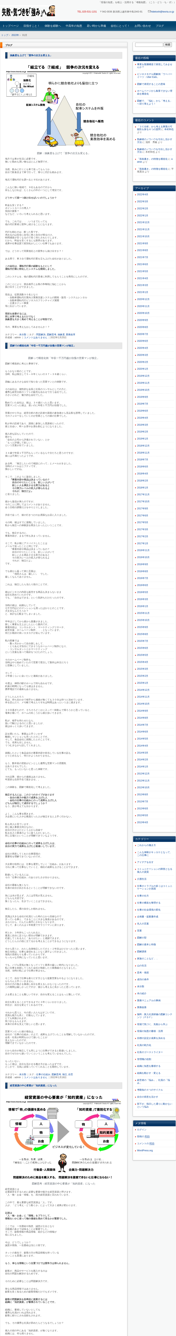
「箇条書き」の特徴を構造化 (152, 159)
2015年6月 (142, 648)
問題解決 (41, 334)
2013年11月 (143, 780)
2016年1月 (142, 606)
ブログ (160, 25)
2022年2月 (142, 208)
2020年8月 (142, 327)
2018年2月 (142, 480)
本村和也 (169, 129)
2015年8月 (142, 634)
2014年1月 (142, 766)
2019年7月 (142, 403)
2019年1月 (142, 438)
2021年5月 (142, 271)
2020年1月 (142, 369)
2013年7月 (142, 801)
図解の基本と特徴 (146, 944)
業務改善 (141, 1007)
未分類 (22, 334)
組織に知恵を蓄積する (149, 1066)
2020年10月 (143, 313)
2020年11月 (143, 306)
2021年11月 (143, 229)
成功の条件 (143, 979)
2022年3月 (142, 201)
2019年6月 (142, 410)
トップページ (10, 25)
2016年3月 (142, 599)
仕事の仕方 (143, 895)
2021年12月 (143, 222)
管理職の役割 (144, 1059)
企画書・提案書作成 (147, 916)
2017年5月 (142, 522)
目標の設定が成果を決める (151, 1038)
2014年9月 (142, 710)
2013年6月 (142, 808)
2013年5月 (142, 815)
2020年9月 (142, 320)
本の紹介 (141, 993)
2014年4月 (142, 745)
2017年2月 (142, 536)
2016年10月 (143, 557)
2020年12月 (143, 299)
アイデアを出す (145, 862)
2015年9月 (142, 627)
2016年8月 (142, 571)
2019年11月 (143, 383)
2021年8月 (142, 250)
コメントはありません (35, 337)
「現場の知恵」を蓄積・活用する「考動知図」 (27, 11)
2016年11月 (143, 550)
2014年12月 (143, 690)
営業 (139, 930)
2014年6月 (142, 731)
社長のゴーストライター (150, 1052)
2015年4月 (142, 662)
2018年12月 (143, 445)
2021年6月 (142, 264)
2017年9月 (142, 508)
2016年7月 (142, 578)
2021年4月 (142, 278)
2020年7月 (142, 334)
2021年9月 (142, 243)
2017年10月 (143, 501)
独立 (64, 1074)
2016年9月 (142, 564)
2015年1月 (142, 683)
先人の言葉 (143, 923)
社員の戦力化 (144, 1045)
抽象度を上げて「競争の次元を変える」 (31, 55)
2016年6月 (142, 585)
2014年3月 (142, 752)
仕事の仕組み (43, 1074)
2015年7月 (142, 641)
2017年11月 (143, 494)
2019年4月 (142, 417)
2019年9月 (142, 397)
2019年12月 (143, 376)
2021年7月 (142, 257)
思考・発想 (143, 972)
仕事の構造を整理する (149, 902)
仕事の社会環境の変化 (149, 909)
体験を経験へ (53, 25)
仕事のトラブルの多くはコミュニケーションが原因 (154, 887)
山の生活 (141, 965)
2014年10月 (143, 703)
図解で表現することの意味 (151, 84)
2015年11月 (143, 613)
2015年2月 (142, 676)
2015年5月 (142, 655)
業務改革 (70, 334)
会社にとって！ (120, 25)
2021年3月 (142, 285)
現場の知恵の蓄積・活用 (150, 1031)
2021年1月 (142, 292)
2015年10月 (143, 620)
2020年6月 (142, 341)
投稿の (143, 1136)
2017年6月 (142, 515)
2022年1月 (142, 215)
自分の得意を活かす (147, 1096)
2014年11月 (143, 696)
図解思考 (51, 334)
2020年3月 (142, 355)
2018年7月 (142, 459)
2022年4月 (142, 194)
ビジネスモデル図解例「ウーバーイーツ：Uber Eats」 (154, 75)
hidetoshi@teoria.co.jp (161, 11)
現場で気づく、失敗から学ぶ (152, 1024)
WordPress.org (145, 1150)
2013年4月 (142, 822)
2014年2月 (142, 759)
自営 (70, 1074)
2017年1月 (142, 543)
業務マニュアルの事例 (149, 1000)
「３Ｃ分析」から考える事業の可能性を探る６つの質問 (154, 128)
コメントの (145, 1143)
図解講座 (141, 951)
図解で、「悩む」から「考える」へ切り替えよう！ (154, 102)
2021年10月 (143, 236)
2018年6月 (142, 466)
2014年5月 (142, 738)
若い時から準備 (96, 25)
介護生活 (141, 879)
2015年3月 (142, 669)
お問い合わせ (143, 25)
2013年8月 (142, 794)
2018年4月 (142, 473)
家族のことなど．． (147, 958)
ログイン (141, 1129)
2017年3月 (142, 529)
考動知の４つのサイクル (150, 1089)
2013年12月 (143, 773)
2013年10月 (143, 787)
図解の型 (141, 937)
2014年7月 (142, 724)
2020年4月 (142, 348)
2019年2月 (142, 431)
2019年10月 (143, 390)
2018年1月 (142, 487)
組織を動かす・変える (149, 1073)
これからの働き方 (146, 845)
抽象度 (61, 334)
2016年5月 (142, 592)
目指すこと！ (31, 25)
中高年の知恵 (74, 25)
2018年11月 (143, 452)
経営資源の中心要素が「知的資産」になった (33, 1085)
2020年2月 (142, 362)
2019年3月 (142, 424)
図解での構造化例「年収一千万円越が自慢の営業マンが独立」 (43, 345)
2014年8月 (142, 717)
